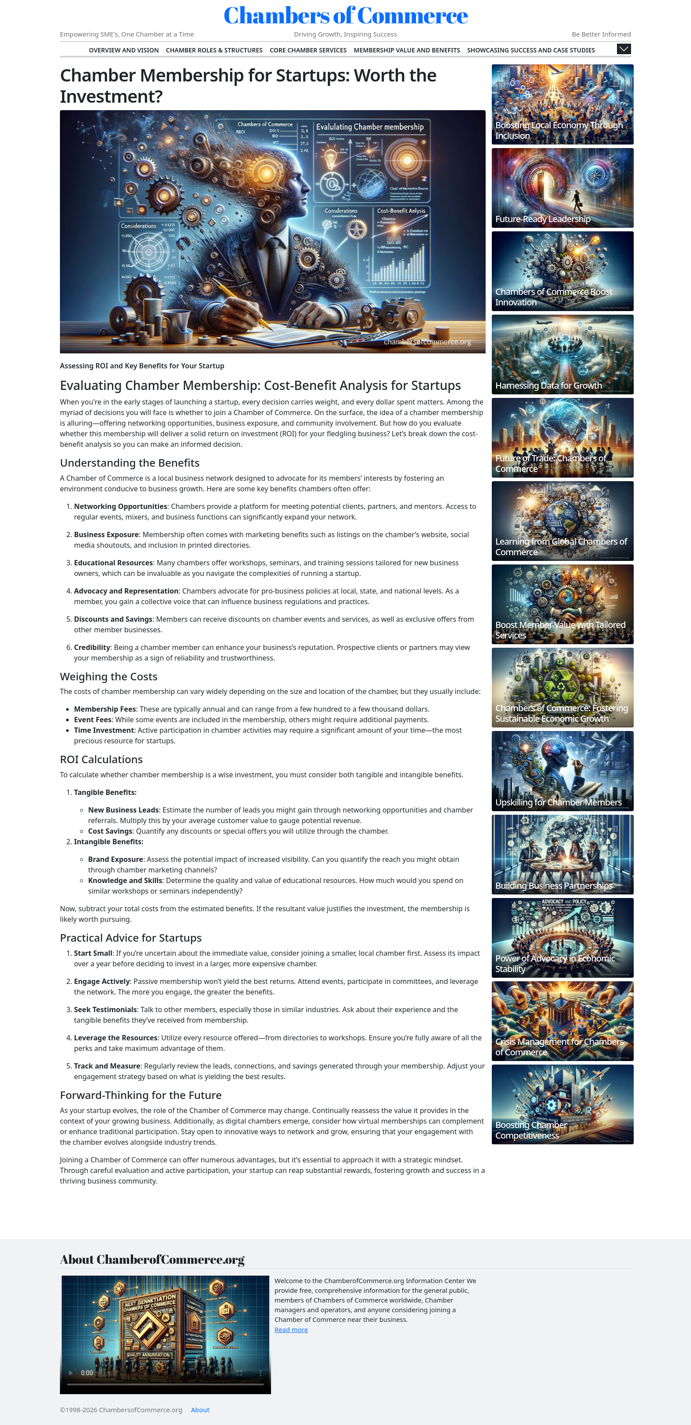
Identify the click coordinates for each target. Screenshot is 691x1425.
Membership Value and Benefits (407, 50)
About (200, 1409)
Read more (291, 1329)
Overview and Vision (124, 50)
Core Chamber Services (308, 50)
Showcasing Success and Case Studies (531, 50)
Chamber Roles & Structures (214, 50)
